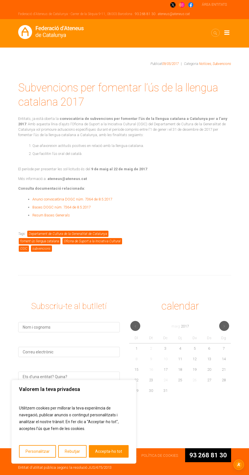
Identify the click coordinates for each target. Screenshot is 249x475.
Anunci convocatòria (48, 199)
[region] (73, 422)
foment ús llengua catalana (39, 241)
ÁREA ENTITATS (214, 5)
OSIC (24, 249)
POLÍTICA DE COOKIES (159, 455)
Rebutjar (72, 451)
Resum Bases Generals (51, 215)
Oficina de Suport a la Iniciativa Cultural (92, 241)
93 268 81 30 (145, 14)
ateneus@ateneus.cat (174, 14)
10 (166, 359)
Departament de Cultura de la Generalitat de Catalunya (68, 234)
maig (180, 326)
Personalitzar (38, 451)
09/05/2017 (170, 64)
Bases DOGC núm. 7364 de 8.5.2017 (61, 207)
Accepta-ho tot (108, 451)
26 (194, 380)
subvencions (41, 249)
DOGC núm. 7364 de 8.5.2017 (88, 199)
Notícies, (205, 64)
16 (151, 369)
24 (166, 380)
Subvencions (222, 64)
